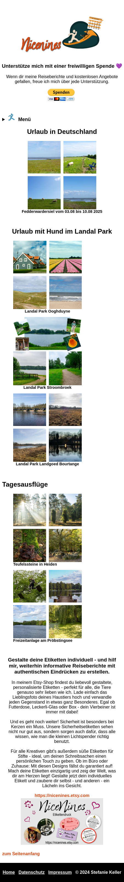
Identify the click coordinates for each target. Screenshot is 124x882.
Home (9, 872)
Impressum (60, 872)
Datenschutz (32, 872)
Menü (19, 117)
